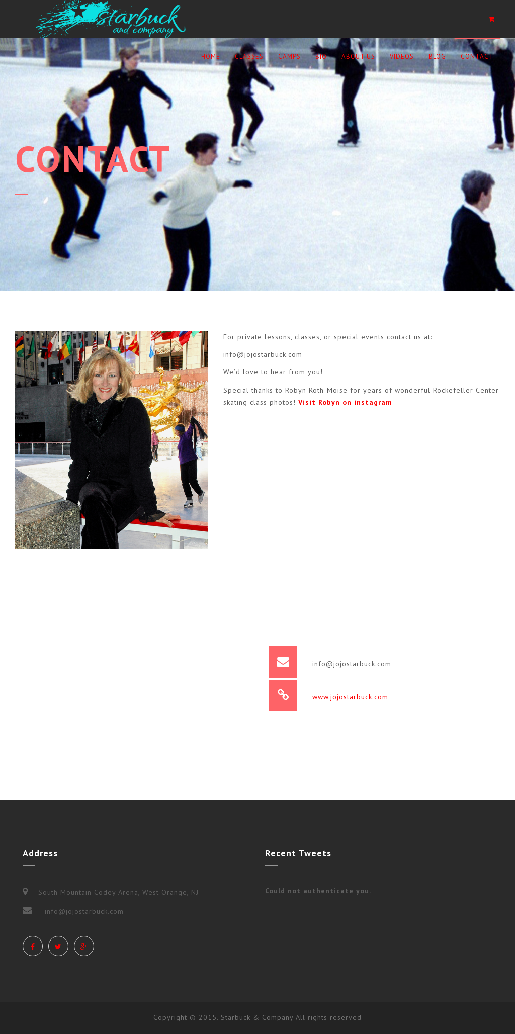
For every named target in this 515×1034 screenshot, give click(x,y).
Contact (477, 56)
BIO (321, 56)
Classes (249, 56)
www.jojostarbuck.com (350, 696)
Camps (289, 56)
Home (210, 56)
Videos (402, 56)
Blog (437, 56)
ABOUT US (358, 56)
